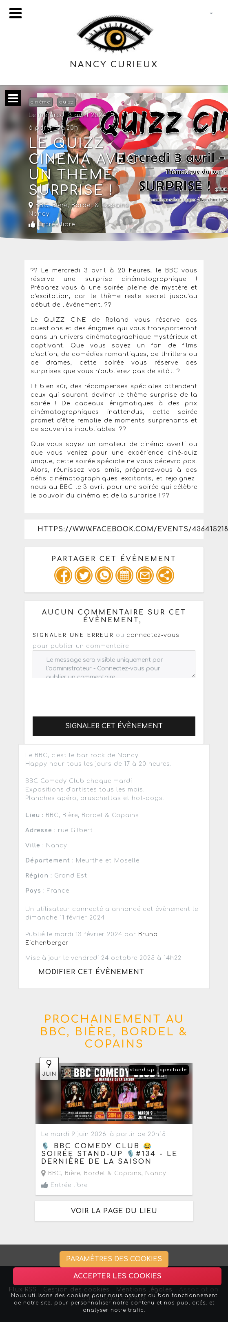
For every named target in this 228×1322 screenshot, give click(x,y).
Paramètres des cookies (114, 1259)
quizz (66, 102)
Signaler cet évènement (114, 726)
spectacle (173, 1069)
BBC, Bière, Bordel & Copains (79, 205)
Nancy (39, 214)
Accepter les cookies (117, 1276)
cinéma (40, 102)
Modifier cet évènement (91, 972)
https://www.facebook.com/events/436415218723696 (121, 529)
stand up (142, 1069)
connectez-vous (152, 635)
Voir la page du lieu (114, 1211)
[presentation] (95, 694)
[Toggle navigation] (15, 13)
